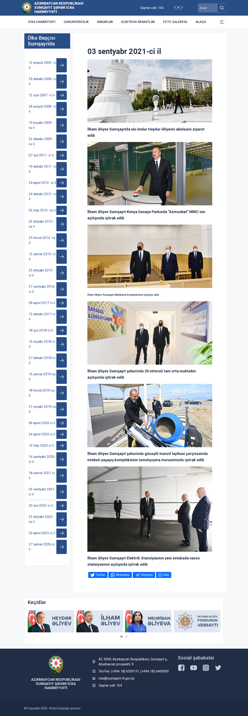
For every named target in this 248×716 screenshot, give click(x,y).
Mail (166, 575)
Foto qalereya (175, 22)
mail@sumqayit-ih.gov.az (117, 678)
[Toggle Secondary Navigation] (221, 21)
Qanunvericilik (76, 22)
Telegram (146, 575)
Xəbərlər (105, 22)
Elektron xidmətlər (138, 22)
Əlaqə (201, 22)
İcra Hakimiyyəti (41, 22)
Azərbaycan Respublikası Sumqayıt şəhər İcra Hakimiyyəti (58, 7)
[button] (121, 636)
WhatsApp (123, 575)
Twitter (100, 575)
